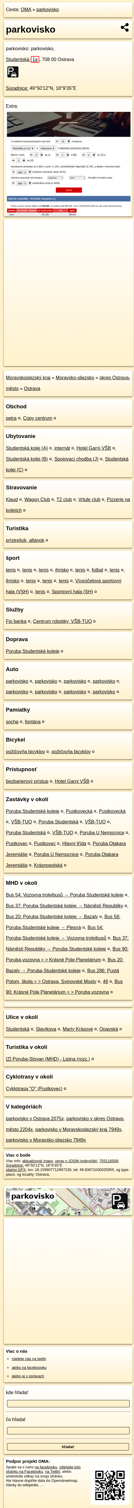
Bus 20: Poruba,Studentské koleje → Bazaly (52, 916)
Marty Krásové (78, 1029)
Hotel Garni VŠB (94, 448)
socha (12, 721)
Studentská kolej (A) (27, 448)
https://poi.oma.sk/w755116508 (29, 361)
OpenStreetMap (46, 356)
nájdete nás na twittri (29, 1359)
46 (105, 981)
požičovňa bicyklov (25, 751)
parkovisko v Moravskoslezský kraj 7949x (78, 1129)
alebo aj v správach (28, 1376)
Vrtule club (89, 499)
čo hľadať (16, 1419)
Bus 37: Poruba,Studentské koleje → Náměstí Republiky (64, 905)
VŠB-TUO (21, 821)
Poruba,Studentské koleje (32, 651)
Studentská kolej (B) (27, 458)
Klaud (12, 499)
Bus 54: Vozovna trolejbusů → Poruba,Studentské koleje (64, 894)
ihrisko (62, 569)
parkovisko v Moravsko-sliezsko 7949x (46, 1140)
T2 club (64, 499)
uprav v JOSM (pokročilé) (76, 1161)
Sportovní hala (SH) (72, 591)
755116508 (108, 1161)
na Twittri (52, 1471)
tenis (11, 569)
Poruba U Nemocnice (102, 832)
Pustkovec (17, 843)
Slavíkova (46, 1029)
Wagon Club (37, 499)
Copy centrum (37, 418)
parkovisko (47, 9)
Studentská (22, 59)
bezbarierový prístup (27, 781)
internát (62, 448)
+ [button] (14, 229)
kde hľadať (17, 1392)
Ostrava (32, 388)
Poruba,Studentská (58, 821)
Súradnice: (17, 88)
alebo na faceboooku (29, 1367)
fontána (32, 721)
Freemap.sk (77, 356)
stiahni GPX (16, 1169)
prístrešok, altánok (25, 540)
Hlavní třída (74, 843)
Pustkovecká (79, 811)
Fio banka (16, 621)
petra (11, 418)
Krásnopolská (48, 865)
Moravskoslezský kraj (28, 377)
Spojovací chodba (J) (76, 458)
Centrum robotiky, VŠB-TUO (62, 621)
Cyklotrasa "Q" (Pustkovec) (34, 1088)
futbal (97, 569)
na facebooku (46, 1467)
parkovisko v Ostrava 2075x (35, 1118)
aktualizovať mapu (37, 1161)
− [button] (14, 238)
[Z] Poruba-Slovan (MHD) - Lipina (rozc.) (48, 1059)
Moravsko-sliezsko (75, 377)
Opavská (108, 1029)
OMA (26, 9)
